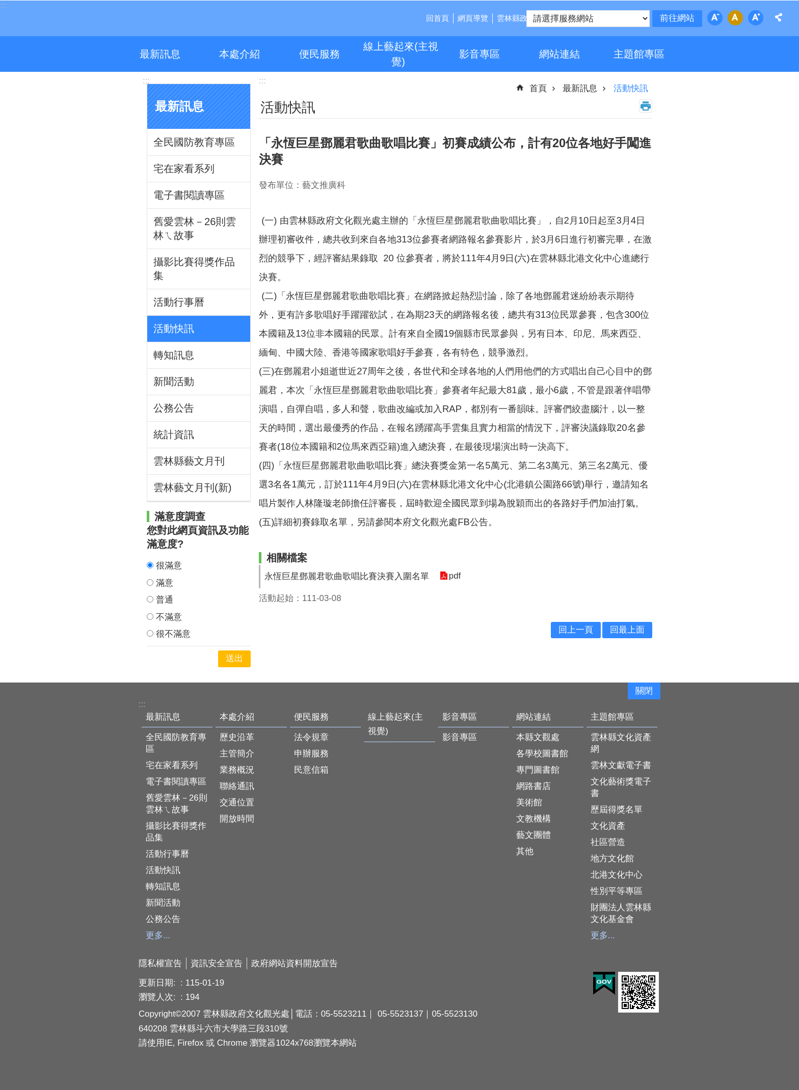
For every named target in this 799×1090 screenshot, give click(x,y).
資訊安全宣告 (217, 963)
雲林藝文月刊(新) (192, 487)
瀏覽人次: (158, 997)
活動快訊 (173, 328)
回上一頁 (575, 630)
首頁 (538, 88)
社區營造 (608, 842)
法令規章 (311, 737)
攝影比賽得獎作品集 (194, 268)
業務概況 (237, 770)
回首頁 (437, 18)
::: (146, 81)
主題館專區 (639, 54)
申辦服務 (311, 753)
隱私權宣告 (160, 963)
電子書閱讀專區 (189, 195)
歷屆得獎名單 (617, 809)
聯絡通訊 (237, 786)
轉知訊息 (173, 355)
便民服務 (319, 54)
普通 (164, 600)
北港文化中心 (617, 875)
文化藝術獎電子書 (621, 787)
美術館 (529, 802)
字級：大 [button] (755, 17)
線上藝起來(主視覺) (400, 54)
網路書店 (533, 786)
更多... (158, 935)
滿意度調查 (179, 516)
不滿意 (169, 617)
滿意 (164, 583)
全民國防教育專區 (194, 142)
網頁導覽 (473, 18)
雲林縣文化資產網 (621, 743)
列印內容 (645, 106)
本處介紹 (239, 54)
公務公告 (173, 408)
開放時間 (237, 819)
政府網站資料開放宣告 (294, 963)
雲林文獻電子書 (621, 765)
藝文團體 (533, 835)
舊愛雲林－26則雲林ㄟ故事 (194, 228)
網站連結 (559, 54)
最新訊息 (160, 54)
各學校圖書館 (542, 753)
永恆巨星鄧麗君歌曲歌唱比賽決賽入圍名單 (346, 576)
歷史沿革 (237, 737)
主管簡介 (237, 753)
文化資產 (608, 826)
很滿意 (169, 565)
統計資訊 (173, 434)
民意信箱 (311, 770)
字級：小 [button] (715, 17)
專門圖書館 (538, 770)
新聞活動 (173, 381)
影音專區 (479, 54)
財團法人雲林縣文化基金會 (621, 913)
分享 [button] (778, 17)
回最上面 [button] (627, 630)
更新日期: (158, 983)
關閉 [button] (644, 691)
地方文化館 (612, 858)
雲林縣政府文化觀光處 (98, 19)
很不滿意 (173, 634)
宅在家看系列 (184, 168)
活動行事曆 (178, 302)
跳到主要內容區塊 (5, 5)
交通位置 (237, 802)
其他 (525, 851)
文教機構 (533, 819)
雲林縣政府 (516, 18)
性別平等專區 (617, 891)
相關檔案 (287, 557)
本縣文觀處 (538, 737)
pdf (454, 576)
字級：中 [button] (735, 17)
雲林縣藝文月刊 (189, 461)
